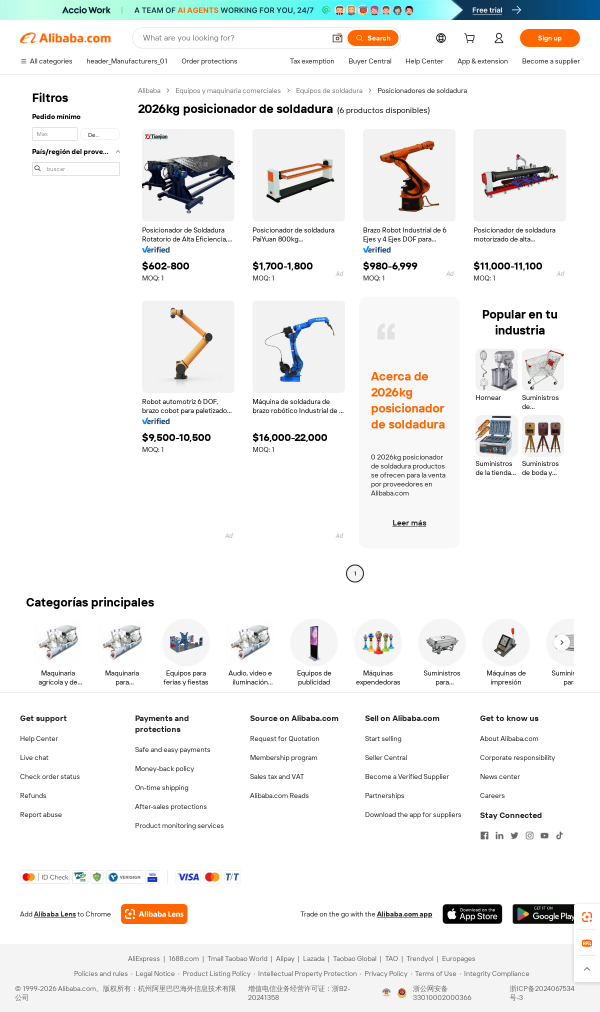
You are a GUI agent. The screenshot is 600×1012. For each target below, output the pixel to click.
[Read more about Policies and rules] (99, 973)
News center (500, 776)
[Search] (373, 38)
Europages (459, 958)
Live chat (34, 758)
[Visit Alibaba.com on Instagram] (529, 835)
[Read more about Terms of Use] (433, 973)
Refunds (33, 796)
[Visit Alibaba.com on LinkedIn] (499, 835)
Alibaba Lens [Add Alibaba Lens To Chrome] (55, 914)
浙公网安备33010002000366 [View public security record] (442, 993)
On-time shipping (161, 788)
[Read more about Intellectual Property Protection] (305, 973)
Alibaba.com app (404, 914)
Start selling (383, 738)
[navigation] (76, 333)
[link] (587, 917)
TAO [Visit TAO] (391, 958)
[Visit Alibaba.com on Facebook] (484, 835)
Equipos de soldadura (329, 90)
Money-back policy (164, 768)
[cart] (471, 40)
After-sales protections (171, 806)
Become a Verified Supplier (407, 776)
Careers (492, 796)
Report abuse (41, 814)
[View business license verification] (386, 993)
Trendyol (420, 958)
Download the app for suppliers (413, 814)
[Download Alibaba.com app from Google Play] (546, 914)
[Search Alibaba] (233, 38)
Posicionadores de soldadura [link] (422, 90)
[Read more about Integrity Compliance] (495, 973)
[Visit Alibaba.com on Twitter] (514, 835)
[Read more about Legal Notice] (153, 973)
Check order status (50, 776)
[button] (338, 38)
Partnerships (384, 796)
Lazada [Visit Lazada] (313, 958)
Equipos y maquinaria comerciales (228, 90)
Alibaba (149, 90)
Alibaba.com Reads (279, 796)
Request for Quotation (285, 738)
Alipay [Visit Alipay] (285, 958)
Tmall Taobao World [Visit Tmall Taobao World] (238, 958)
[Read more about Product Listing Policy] (214, 973)
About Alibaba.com (509, 738)
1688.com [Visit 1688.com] (183, 958)
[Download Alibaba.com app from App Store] (472, 914)
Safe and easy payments (172, 750)
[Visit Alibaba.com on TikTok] (559, 835)
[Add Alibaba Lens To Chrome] (154, 914)
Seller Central (386, 758)
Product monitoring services (179, 826)
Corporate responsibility (517, 758)
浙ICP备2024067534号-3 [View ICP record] (542, 993)
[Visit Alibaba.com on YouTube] (544, 835)
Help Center (39, 738)
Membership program (284, 758)
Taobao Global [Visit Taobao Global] (354, 958)
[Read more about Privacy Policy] (384, 973)
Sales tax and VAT (277, 776)
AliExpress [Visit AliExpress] (144, 958)
